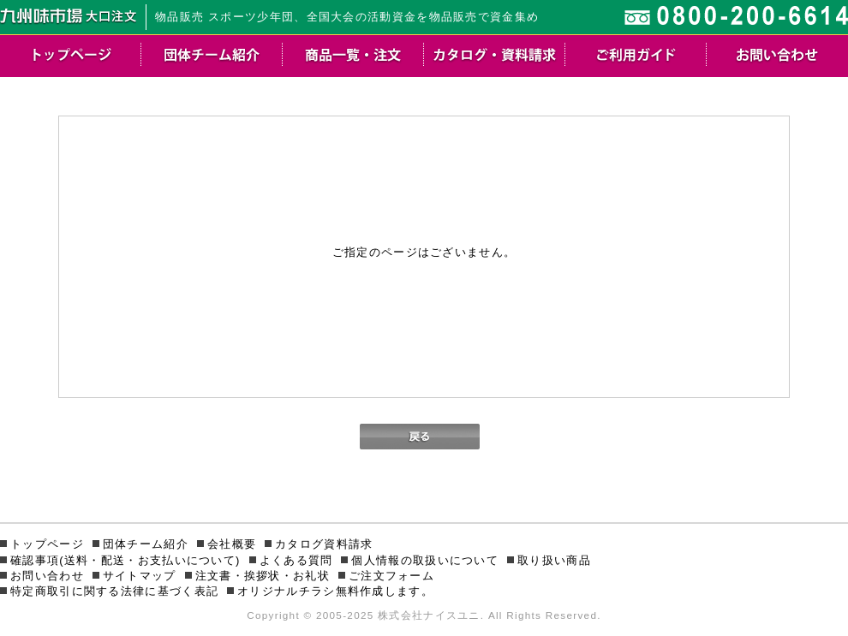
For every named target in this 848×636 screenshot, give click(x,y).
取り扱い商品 (554, 560)
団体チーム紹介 (145, 544)
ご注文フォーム (391, 575)
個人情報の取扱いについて (425, 560)
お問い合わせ (47, 575)
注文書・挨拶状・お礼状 (262, 575)
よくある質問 (296, 560)
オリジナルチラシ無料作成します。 (335, 591)
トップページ (47, 544)
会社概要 (231, 544)
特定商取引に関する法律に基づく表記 (114, 591)
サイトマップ (139, 575)
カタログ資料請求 (324, 544)
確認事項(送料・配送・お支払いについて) (125, 560)
